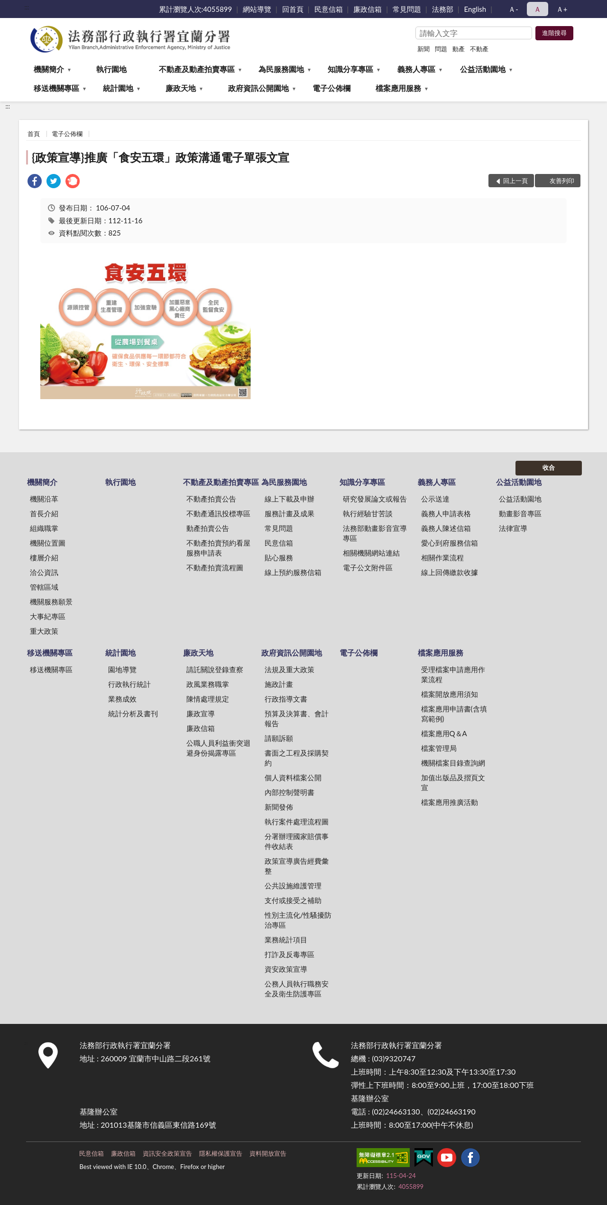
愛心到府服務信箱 (449, 543)
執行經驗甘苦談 (368, 513)
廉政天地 (181, 87)
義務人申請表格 (446, 513)
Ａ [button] (537, 9)
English (475, 9)
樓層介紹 (44, 557)
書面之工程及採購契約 (297, 758)
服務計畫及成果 (289, 513)
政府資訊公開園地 (258, 87)
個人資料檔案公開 (293, 777)
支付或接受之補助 (293, 900)
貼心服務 (279, 557)
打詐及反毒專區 (289, 954)
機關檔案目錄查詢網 (453, 762)
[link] (35, 182)
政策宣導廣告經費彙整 (297, 866)
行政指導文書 (286, 698)
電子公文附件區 (368, 567)
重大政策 (44, 631)
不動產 (479, 49)
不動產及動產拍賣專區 (197, 68)
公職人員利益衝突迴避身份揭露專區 (218, 748)
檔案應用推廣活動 (449, 802)
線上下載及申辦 (289, 498)
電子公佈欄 (331, 87)
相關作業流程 (442, 557)
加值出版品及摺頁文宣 (453, 782)
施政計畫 (279, 684)
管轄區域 (44, 587)
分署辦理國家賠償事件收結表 (297, 841)
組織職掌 (44, 528)
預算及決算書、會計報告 (297, 718)
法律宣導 (513, 528)
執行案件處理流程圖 (297, 821)
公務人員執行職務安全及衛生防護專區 (297, 988)
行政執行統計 (129, 684)
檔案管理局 (439, 748)
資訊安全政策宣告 (167, 1153)
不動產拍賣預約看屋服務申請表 (218, 548)
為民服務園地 (281, 68)
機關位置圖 (47, 543)
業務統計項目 (286, 939)
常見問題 (407, 9)
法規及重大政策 (289, 669)
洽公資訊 (44, 572)
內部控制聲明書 (289, 792)
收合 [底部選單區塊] (549, 467)
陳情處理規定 (207, 698)
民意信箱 (328, 9)
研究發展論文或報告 (375, 498)
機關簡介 (49, 68)
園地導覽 (122, 669)
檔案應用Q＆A (444, 733)
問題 (441, 49)
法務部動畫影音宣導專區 (375, 533)
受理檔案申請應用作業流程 (453, 674)
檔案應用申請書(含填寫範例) (454, 713)
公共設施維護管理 (293, 885)
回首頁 (293, 9)
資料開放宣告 (267, 1153)
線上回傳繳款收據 (449, 572)
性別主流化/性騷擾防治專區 (298, 920)
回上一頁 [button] (515, 180)
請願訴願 (279, 738)
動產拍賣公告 (207, 528)
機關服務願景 (51, 601)
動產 (458, 49)
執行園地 (111, 68)
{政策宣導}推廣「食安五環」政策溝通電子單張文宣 (160, 157)
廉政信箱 (367, 9)
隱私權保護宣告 (220, 1153)
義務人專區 (416, 68)
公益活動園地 (483, 68)
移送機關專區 (56, 87)
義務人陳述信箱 (446, 528)
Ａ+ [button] (562, 9)
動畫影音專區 (520, 513)
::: (26, 7)
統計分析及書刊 (133, 713)
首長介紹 (44, 513)
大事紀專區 (47, 616)
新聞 (423, 49)
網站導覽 (257, 9)
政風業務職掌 (207, 684)
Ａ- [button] (513, 9)
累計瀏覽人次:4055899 (195, 9)
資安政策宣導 (286, 969)
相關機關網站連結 (371, 552)
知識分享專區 (350, 68)
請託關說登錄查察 (214, 669)
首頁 (34, 133)
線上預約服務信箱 (293, 572)
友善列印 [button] (562, 180)
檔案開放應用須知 (449, 694)
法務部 (442, 9)
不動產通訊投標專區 (218, 513)
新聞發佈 (279, 807)
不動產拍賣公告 (211, 498)
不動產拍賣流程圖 (214, 567)
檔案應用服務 (398, 87)
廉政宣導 (200, 713)
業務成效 (122, 698)
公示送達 (435, 498)
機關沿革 (44, 498)
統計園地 (118, 87)
